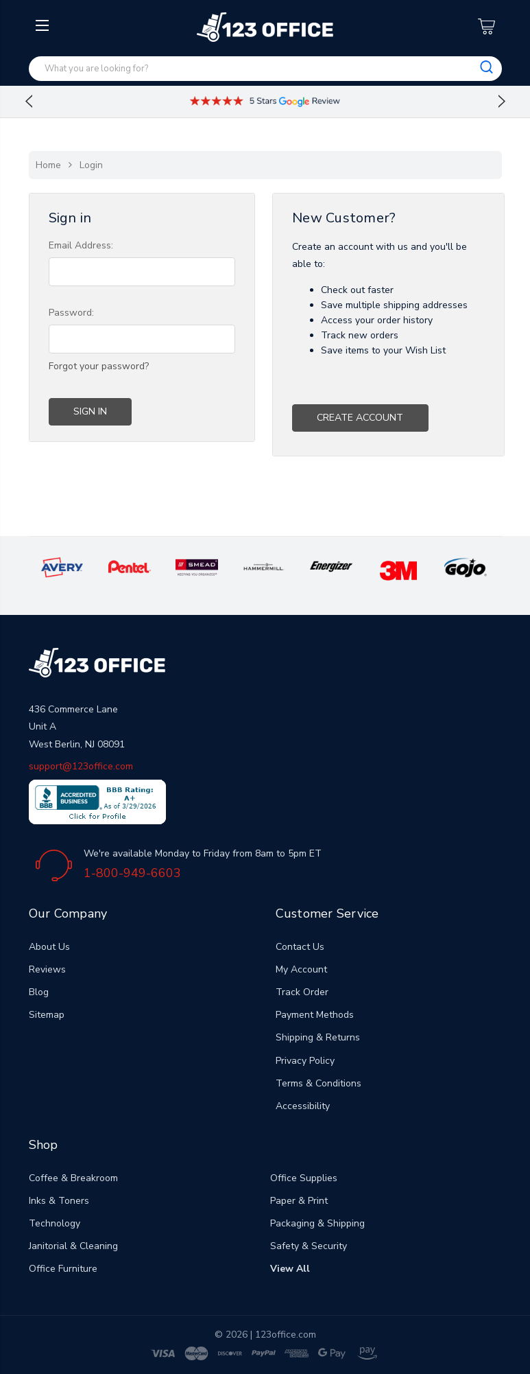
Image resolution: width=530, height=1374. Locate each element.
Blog (39, 992)
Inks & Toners (59, 1200)
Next (502, 101)
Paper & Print (299, 1200)
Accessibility (303, 1106)
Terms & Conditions (318, 1083)
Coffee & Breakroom (73, 1178)
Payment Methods (315, 1014)
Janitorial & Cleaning (73, 1246)
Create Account (360, 417)
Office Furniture (63, 1268)
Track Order (302, 992)
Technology (54, 1223)
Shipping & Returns (318, 1037)
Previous (29, 101)
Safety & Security (308, 1246)
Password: (71, 312)
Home (48, 165)
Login (91, 165)
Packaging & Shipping (317, 1223)
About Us (49, 946)
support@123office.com (81, 766)
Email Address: (81, 245)
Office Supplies (303, 1178)
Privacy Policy (305, 1060)
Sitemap (46, 1014)
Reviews (47, 969)
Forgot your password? (99, 366)
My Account (301, 969)
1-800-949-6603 (132, 873)
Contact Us (300, 946)
